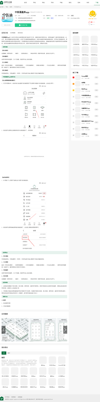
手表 (52, 2)
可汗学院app (85, 114)
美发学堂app (85, 127)
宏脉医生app (14, 376)
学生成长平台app (86, 102)
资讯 (70, 2)
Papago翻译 (84, 76)
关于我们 (7, 397)
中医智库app (94, 55)
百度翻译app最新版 (14, 387)
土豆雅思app (61, 376)
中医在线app (94, 44)
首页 (25, 2)
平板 (61, 2)
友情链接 (20, 397)
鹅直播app (52, 387)
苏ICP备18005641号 (31, 399)
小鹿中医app (76, 55)
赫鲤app (52, 376)
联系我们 (13, 397)
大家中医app (76, 65)
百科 (79, 2)
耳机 (43, 2)
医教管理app (61, 387)
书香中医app (85, 55)
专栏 (88, 2)
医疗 (52, 18)
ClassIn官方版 (61, 365)
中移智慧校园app (86, 95)
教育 (48, 18)
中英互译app (52, 365)
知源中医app (94, 65)
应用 (11, 7)
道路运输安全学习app (87, 121)
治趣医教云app (85, 108)
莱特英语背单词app (24, 387)
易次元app (5, 387)
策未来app (42, 387)
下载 (96, 2)
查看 (96, 77)
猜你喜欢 (20, 32)
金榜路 (83, 82)
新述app (43, 365)
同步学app (84, 89)
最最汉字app (33, 387)
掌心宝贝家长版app (5, 376)
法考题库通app (76, 45)
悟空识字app (43, 376)
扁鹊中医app (85, 44)
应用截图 (12, 32)
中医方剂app (85, 65)
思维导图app (24, 376)
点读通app (84, 134)
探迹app (33, 376)
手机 (34, 2)
